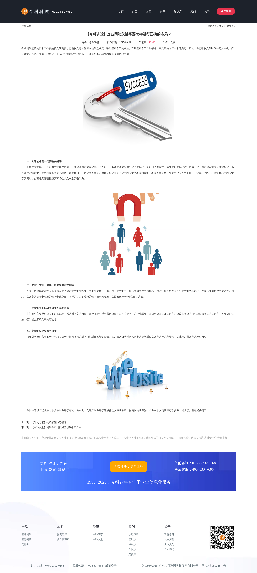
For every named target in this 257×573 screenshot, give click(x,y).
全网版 (132, 549)
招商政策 (62, 534)
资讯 (96, 527)
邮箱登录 (111, 565)
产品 (24, 527)
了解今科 (169, 534)
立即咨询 (169, 549)
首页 (221, 26)
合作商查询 (63, 539)
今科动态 (98, 534)
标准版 (132, 544)
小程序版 (133, 534)
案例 (131, 527)
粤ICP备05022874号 (214, 565)
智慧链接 (26, 539)
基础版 (132, 539)
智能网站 (26, 534)
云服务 (25, 544)
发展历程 (169, 539)
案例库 (132, 554)
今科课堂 (98, 539)
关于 (167, 527)
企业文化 (169, 544)
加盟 (60, 527)
